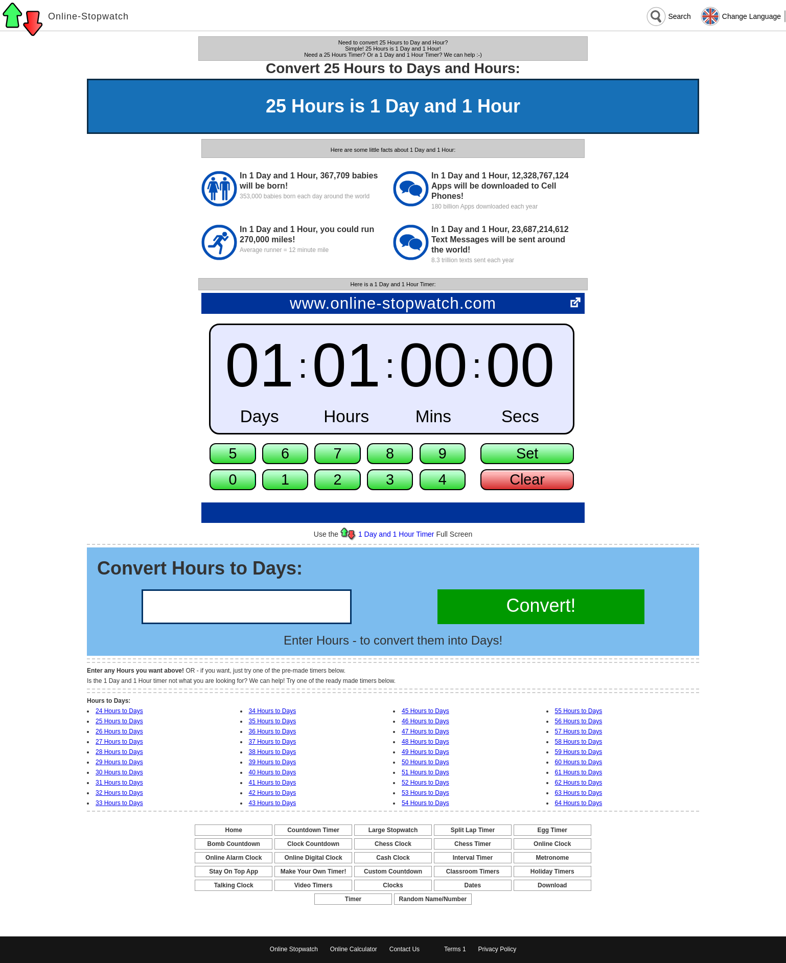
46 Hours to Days (425, 721)
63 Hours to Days (579, 792)
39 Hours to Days (272, 762)
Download (552, 885)
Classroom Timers (473, 871)
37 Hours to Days (272, 741)
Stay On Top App (233, 871)
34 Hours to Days (272, 711)
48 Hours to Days (425, 741)
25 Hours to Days (119, 721)
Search (679, 16)
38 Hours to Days (272, 751)
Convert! (540, 605)
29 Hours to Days (119, 762)
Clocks (393, 885)
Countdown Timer (313, 830)
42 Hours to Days (272, 792)
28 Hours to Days (119, 751)
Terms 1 (455, 949)
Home (233, 830)
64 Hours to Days (579, 803)
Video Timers (313, 885)
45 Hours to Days (425, 711)
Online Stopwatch (294, 949)
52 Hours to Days (425, 782)
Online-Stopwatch (88, 16)
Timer (353, 899)
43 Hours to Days (272, 803)
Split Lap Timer (473, 830)
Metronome (552, 857)
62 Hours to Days (579, 782)
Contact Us (404, 949)
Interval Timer (473, 857)
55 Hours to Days (579, 711)
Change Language (751, 16)
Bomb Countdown (233, 843)
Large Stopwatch (393, 830)
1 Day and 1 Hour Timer (396, 534)
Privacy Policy (497, 949)
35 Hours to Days (272, 721)
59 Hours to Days (579, 751)
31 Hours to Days (119, 782)
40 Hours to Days (272, 772)
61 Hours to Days (579, 772)
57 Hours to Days (579, 731)
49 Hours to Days (425, 751)
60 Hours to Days (579, 762)
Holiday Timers (552, 871)
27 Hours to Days (119, 741)
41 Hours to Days (272, 782)
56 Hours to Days (579, 721)
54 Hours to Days (425, 803)
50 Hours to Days (425, 762)
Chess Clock (393, 843)
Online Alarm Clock (233, 857)
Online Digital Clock (313, 857)
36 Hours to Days (272, 731)
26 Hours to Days (119, 731)
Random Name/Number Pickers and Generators (433, 900)
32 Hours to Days (119, 792)
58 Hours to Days (579, 741)
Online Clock (552, 843)
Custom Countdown (393, 871)
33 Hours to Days (119, 803)
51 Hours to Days (425, 772)
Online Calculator (353, 949)
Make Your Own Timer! (313, 871)
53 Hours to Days (425, 792)
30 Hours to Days (119, 772)
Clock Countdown (313, 843)
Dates (473, 885)
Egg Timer (552, 830)
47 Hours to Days (425, 731)
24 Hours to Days (119, 711)
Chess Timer (472, 843)
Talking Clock (233, 885)
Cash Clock (392, 857)
